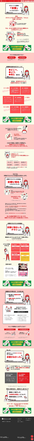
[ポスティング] (11, 1)
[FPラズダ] (14, 1)
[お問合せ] (22, 1)
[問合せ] (32, 439)
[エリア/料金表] (18, 1)
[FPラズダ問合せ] (30, 420)
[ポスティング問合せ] (30, 418)
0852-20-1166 (8, 421)
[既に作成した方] (11, 57)
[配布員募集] (32, 1)
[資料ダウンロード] (27, 1)
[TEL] (32, 436)
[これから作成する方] (22, 57)
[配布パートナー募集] (22, 421)
